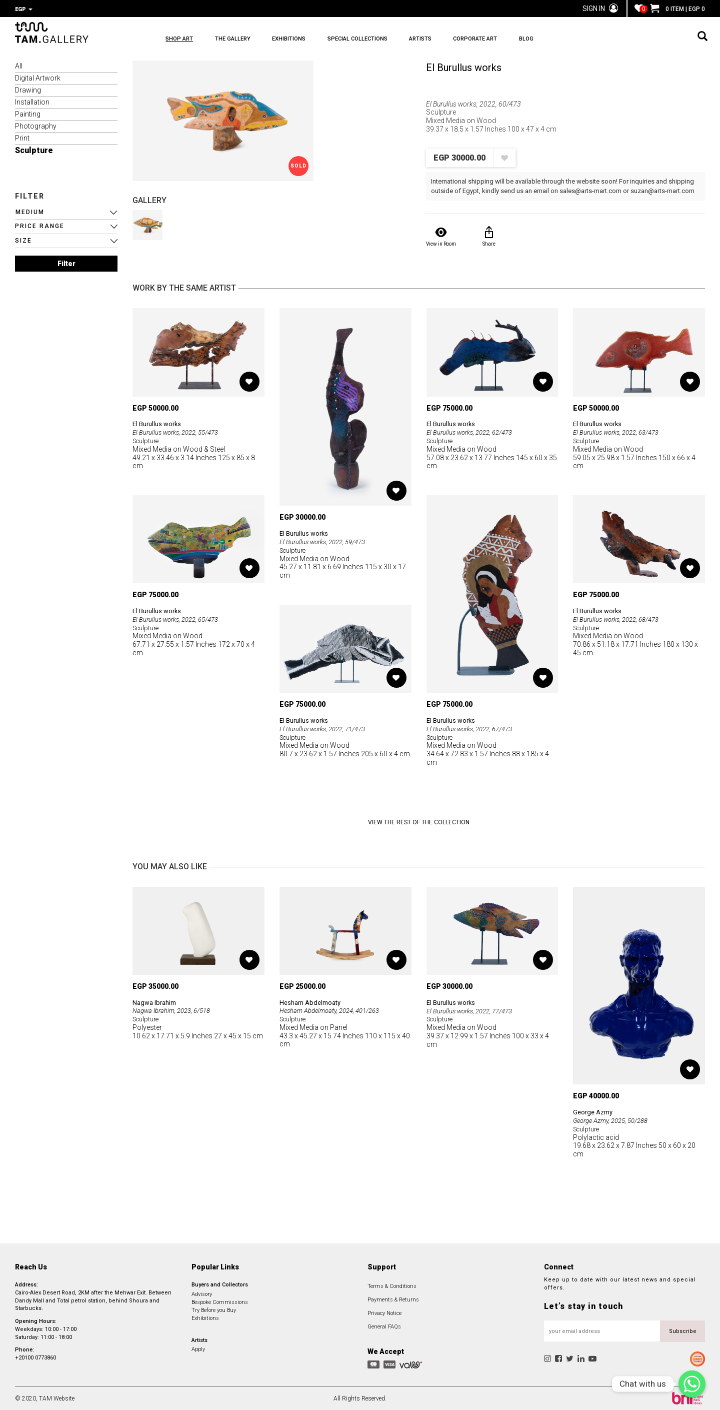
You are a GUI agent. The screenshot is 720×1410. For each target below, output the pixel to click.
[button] (66, 211)
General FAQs (384, 1325)
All (18, 65)
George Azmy (594, 1111)
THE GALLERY (250, 40)
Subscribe (682, 1330)
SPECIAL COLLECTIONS (409, 40)
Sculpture (34, 149)
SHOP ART (179, 40)
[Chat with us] (692, 1383)
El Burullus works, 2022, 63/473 (620, 431)
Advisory (202, 1293)
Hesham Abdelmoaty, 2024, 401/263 (335, 1009)
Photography (35, 125)
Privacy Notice (385, 1312)
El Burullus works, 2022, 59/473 (327, 541)
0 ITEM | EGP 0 (677, 9)
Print (22, 137)
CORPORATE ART (562, 40)
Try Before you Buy (214, 1309)
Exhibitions (205, 1317)
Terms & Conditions (392, 1285)
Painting (27, 113)
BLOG (629, 40)
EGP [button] (23, 9)
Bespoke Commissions (220, 1301)
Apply (198, 1348)
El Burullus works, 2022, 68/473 (620, 618)
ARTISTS (489, 40)
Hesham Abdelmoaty (313, 1001)
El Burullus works (464, 67)
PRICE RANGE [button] (39, 225)
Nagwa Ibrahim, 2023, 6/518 (175, 1009)
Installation (32, 101)
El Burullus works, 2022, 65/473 (180, 618)
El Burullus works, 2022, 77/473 (474, 1010)
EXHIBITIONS (323, 40)
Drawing (28, 89)
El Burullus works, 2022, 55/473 (180, 431)
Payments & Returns (393, 1298)
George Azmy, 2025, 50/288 (615, 1119)
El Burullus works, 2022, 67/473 (474, 728)
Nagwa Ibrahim (156, 1001)
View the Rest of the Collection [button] (419, 821)
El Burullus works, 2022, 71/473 (327, 728)
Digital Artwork (37, 77)
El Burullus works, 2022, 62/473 (474, 431)
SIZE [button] (23, 239)
